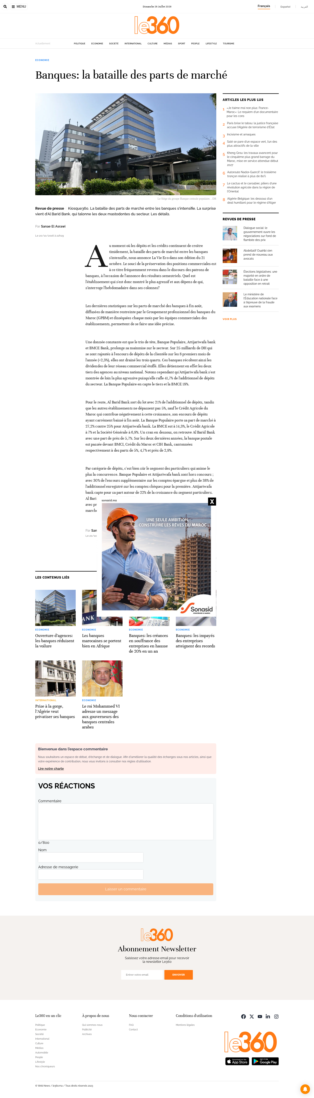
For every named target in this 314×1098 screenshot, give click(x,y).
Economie (97, 43)
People (195, 43)
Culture (153, 43)
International (133, 43)
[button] (305, 1089)
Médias (168, 43)
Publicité (87, 1029)
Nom (42, 850)
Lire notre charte (51, 769)
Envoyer (178, 974)
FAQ (131, 1025)
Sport (181, 43)
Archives (87, 1034)
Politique (79, 43)
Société (114, 43)
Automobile (41, 1052)
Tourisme (228, 43)
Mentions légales (185, 1025)
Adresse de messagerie (58, 867)
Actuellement (42, 43)
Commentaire (49, 801)
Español (285, 6)
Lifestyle (211, 43)
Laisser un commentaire (125, 889)
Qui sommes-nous (92, 1025)
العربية (304, 6)
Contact (133, 1029)
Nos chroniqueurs (45, 1066)
